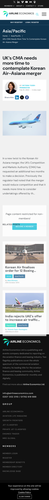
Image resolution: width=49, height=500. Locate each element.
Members (8, 6)
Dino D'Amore (13, 293)
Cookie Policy (24, 492)
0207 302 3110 (11, 396)
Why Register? (16, 22)
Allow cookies (24, 497)
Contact (30, 6)
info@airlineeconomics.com (18, 393)
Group (19, 6)
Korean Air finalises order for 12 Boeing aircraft (20, 282)
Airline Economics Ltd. (34, 384)
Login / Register (32, 22)
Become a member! (24, 248)
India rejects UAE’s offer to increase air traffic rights (23, 331)
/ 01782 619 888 (27, 396)
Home (5, 36)
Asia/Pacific (16, 36)
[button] (44, 14)
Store (40, 6)
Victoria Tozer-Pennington (28, 87)
